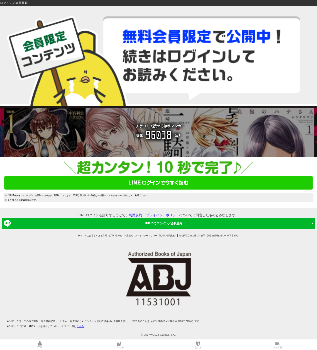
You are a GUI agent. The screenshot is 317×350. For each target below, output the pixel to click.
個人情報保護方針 (168, 235)
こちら (80, 326)
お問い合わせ (115, 235)
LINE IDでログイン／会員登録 (92, 223)
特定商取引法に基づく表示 (192, 235)
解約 (236, 235)
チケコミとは (84, 235)
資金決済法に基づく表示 (219, 235)
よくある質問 (100, 235)
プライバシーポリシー (162, 215)
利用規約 (135, 215)
